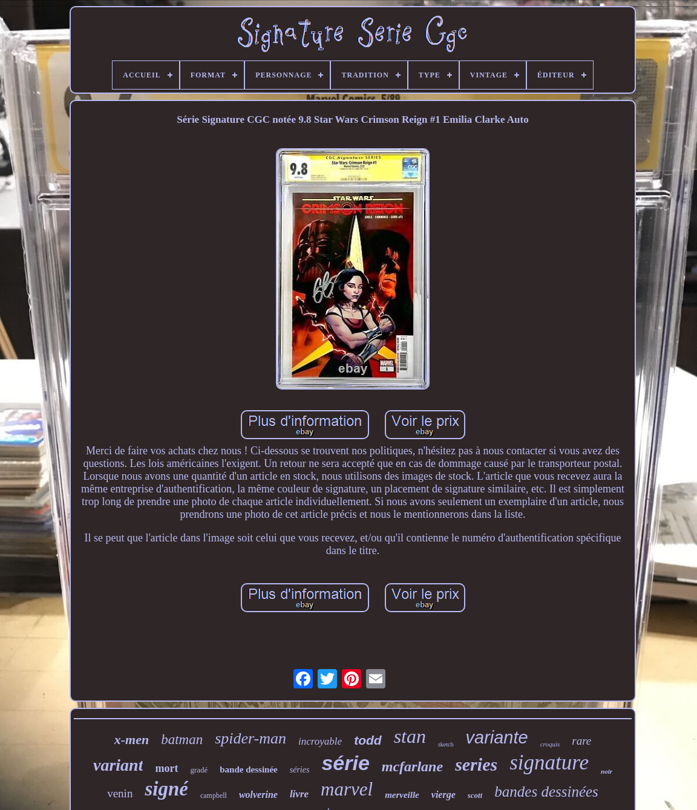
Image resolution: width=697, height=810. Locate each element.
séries (300, 769)
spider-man (250, 738)
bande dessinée (248, 769)
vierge (443, 794)
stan (410, 736)
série (345, 762)
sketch (446, 744)
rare (581, 740)
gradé (199, 769)
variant (118, 765)
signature (549, 762)
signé (166, 789)
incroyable (320, 741)
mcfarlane (412, 766)
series (476, 764)
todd (367, 740)
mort (166, 768)
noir (606, 771)
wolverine (258, 794)
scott (475, 795)
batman (182, 739)
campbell (213, 795)
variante (497, 737)
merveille (402, 795)
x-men (131, 739)
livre (299, 794)
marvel (347, 789)
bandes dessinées (546, 791)
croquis (550, 744)
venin (120, 793)
